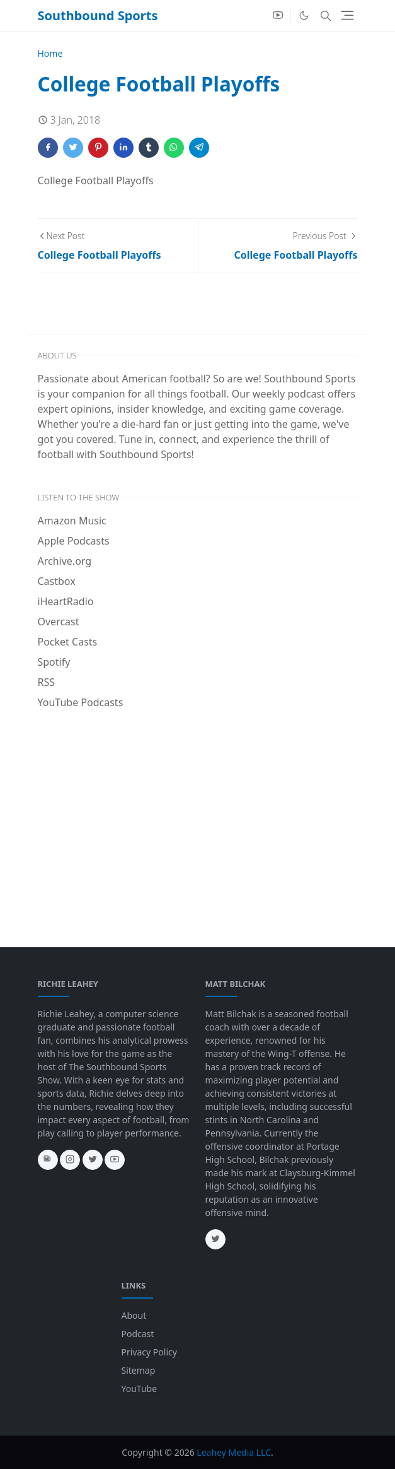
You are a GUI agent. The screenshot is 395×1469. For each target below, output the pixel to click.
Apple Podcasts (74, 541)
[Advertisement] (198, 813)
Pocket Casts (68, 642)
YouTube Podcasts (80, 702)
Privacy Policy (149, 1352)
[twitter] (93, 1160)
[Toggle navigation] (347, 15)
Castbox (57, 581)
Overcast (58, 621)
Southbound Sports (98, 15)
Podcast (138, 1334)
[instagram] (70, 1160)
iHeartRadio (66, 601)
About (134, 1315)
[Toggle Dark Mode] (304, 15)
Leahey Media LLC (234, 1452)
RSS (46, 682)
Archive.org (65, 561)
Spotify (54, 662)
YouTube (139, 1389)
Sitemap (139, 1370)
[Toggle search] (325, 15)
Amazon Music (72, 521)
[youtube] (278, 15)
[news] (48, 1160)
